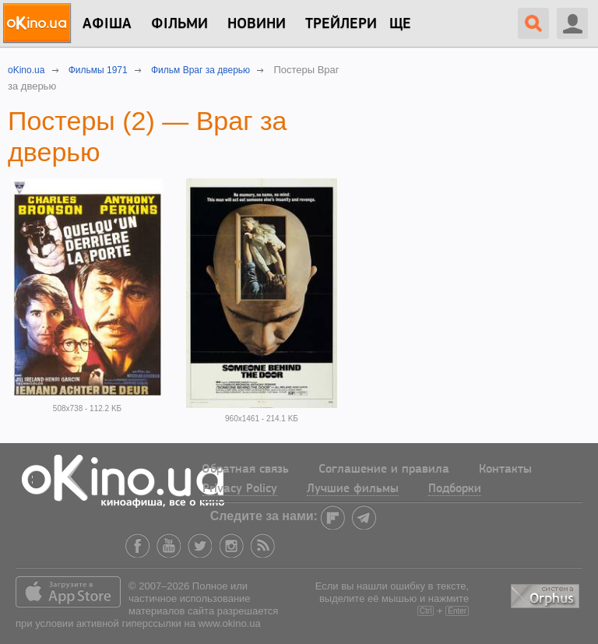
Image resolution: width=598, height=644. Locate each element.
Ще (400, 24)
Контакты (505, 469)
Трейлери (341, 24)
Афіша (107, 24)
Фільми (179, 24)
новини (256, 24)
